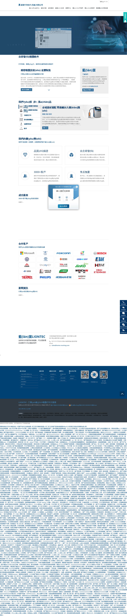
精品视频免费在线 (91, 442)
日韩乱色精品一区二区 (18, 494)
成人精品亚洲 (31, 458)
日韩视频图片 (52, 599)
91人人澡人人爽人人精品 (19, 613)
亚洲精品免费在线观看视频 (116, 570)
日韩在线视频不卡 (55, 572)
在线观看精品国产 (72, 500)
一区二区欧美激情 (19, 456)
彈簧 (22, 417)
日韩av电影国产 (121, 452)
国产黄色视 (78, 471)
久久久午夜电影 (35, 578)
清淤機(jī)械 (87, 413)
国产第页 (95, 584)
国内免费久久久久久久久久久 (69, 508)
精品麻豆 (17, 508)
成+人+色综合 (100, 463)
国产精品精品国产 (22, 607)
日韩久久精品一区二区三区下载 (103, 599)
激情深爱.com (53, 483)
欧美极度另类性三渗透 (80, 477)
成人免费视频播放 (32, 527)
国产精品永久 (114, 535)
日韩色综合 (87, 467)
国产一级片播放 (118, 557)
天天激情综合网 (25, 547)
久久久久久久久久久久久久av (14, 430)
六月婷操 (115, 564)
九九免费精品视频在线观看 (96, 487)
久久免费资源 (19, 506)
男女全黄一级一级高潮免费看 (69, 584)
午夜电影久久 (26, 580)
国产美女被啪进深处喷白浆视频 (114, 568)
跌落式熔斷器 (89, 415)
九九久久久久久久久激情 (66, 559)
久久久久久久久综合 (55, 477)
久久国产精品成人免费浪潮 (45, 463)
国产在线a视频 (74, 539)
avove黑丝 (110, 541)
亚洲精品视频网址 (15, 471)
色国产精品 (35, 533)
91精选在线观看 (79, 479)
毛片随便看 (59, 475)
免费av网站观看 (23, 479)
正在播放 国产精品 (36, 491)
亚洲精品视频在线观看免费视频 (99, 543)
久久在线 (25, 452)
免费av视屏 (112, 527)
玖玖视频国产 (115, 576)
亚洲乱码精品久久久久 (62, 492)
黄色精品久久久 (114, 471)
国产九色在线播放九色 (103, 428)
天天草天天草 (48, 584)
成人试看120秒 (17, 588)
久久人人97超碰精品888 (11, 592)
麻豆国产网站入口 (56, 570)
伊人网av (30, 611)
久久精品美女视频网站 (81, 448)
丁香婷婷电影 (20, 481)
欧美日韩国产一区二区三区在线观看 (59, 454)
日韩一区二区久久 (12, 597)
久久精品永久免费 (78, 555)
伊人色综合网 (55, 452)
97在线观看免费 (12, 442)
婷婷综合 (65, 463)
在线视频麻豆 (75, 576)
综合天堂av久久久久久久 (102, 594)
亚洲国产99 (22, 592)
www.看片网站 (106, 479)
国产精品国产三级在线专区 (93, 430)
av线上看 (42, 539)
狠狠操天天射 (111, 504)
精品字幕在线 (20, 520)
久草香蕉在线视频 (45, 430)
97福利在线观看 (102, 477)
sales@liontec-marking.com (60, 345)
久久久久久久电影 (66, 555)
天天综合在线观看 (103, 459)
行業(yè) (42, 374)
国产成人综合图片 (80, 594)
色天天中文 (114, 611)
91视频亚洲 (27, 597)
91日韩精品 (88, 479)
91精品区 (95, 498)
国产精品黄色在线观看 (6, 561)
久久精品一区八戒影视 (95, 553)
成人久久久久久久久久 (53, 434)
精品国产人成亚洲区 (53, 514)
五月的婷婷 (11, 485)
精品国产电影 (102, 526)
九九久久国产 (40, 566)
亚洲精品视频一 (73, 599)
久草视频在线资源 (5, 487)
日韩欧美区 (23, 440)
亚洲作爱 (17, 533)
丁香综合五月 (99, 603)
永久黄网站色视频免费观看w (90, 547)
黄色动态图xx (115, 428)
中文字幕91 (43, 442)
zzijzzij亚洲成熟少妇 (60, 500)
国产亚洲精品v (61, 446)
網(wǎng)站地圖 (27, 408)
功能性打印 (23, 379)
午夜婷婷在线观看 (98, 568)
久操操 (87, 492)
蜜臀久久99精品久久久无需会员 (64, 516)
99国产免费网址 (32, 428)
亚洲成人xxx (84, 570)
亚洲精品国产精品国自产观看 (52, 432)
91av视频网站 (34, 561)
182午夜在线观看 (96, 461)
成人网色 (78, 588)
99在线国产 (85, 465)
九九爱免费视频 (109, 494)
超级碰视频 (67, 592)
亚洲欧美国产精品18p (94, 562)
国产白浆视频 (65, 574)
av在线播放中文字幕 (39, 588)
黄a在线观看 (35, 564)
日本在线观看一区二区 (46, 595)
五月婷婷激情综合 (65, 452)
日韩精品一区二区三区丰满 (47, 527)
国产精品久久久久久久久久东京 (111, 430)
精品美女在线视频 (90, 522)
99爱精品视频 (51, 520)
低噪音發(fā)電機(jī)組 (27, 415)
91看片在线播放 (6, 603)
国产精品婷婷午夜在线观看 (65, 520)
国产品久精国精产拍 (11, 434)
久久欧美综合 (108, 564)
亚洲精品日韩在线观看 (76, 438)
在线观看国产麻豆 (103, 475)
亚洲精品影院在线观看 (10, 555)
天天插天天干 (64, 551)
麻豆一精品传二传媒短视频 (9, 586)
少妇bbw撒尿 (60, 605)
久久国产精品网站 (89, 531)
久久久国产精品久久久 (99, 516)
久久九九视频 (63, 526)
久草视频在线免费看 (77, 504)
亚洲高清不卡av (91, 559)
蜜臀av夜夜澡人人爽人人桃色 (72, 527)
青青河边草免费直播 (103, 522)
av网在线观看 (70, 518)
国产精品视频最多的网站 (38, 580)
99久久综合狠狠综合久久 (11, 529)
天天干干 (107, 576)
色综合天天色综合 (67, 477)
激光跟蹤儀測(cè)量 (37, 415)
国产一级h (65, 570)
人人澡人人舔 (64, 481)
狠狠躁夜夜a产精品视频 (87, 539)
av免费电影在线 (121, 489)
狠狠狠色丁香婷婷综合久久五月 (82, 595)
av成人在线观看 (84, 543)
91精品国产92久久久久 (8, 481)
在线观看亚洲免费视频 (13, 498)
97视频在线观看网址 (44, 613)
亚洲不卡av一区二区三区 (66, 471)
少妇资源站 (17, 559)
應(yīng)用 (42, 379)
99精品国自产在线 (53, 442)
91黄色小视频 (48, 465)
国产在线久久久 (36, 522)
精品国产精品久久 (15, 566)
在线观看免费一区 (62, 599)
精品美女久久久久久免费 (101, 592)
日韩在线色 (13, 458)
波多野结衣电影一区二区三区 (68, 514)
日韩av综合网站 (108, 559)
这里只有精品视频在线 (85, 568)
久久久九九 (120, 588)
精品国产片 (87, 586)
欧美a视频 (68, 580)
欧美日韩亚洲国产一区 (65, 512)
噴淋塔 (41, 417)
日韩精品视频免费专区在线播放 (82, 456)
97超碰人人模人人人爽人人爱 (57, 461)
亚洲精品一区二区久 (6, 580)
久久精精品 (40, 512)
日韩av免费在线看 (121, 492)
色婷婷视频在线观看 (117, 498)
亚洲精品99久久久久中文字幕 (83, 516)
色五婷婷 (57, 539)
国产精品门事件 (5, 494)
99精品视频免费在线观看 (83, 444)
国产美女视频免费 (32, 592)
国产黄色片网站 (111, 526)
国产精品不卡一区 (39, 467)
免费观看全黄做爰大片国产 (22, 541)
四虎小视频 (66, 496)
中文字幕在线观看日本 (97, 576)
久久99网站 (32, 469)
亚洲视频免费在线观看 (47, 543)
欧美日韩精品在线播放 (52, 436)
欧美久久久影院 (69, 475)
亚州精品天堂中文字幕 (10, 512)
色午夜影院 (13, 479)
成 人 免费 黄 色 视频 (53, 481)
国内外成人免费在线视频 (81, 450)
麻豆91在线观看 (53, 592)
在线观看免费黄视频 (11, 531)
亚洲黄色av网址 (27, 584)
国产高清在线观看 (65, 440)
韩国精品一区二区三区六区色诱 (63, 595)
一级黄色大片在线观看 (119, 432)
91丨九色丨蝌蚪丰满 (19, 514)
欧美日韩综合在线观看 (12, 504)
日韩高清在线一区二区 (67, 607)
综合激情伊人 (90, 494)
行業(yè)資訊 (62, 380)
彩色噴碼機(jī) (23, 381)
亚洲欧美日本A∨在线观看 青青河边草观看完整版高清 (88, 561)
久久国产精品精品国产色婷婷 (116, 578)
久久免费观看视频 (100, 572)
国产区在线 (122, 463)
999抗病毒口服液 (48, 491)
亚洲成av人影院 (32, 613)
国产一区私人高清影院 (89, 512)
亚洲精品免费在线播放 (87, 485)
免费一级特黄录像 (66, 572)
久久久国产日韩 (41, 434)
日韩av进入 (55, 502)
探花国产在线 (123, 584)
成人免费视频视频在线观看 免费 (42, 603)
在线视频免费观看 (30, 526)
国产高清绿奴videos (77, 467)
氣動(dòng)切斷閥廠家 (102, 413)
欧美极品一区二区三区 (17, 524)
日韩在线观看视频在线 (96, 448)
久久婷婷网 (57, 508)
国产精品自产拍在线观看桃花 (12, 595)
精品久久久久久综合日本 (41, 576)
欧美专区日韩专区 (41, 531)
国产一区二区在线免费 (117, 605)
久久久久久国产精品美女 (114, 537)
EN (107, 1)
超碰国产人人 (52, 518)
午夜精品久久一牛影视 (60, 582)
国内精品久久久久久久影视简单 (34, 524)
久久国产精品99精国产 (36, 465)
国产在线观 (69, 529)
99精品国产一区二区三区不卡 (26, 438)
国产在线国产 (114, 475)
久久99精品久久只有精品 (58, 448)
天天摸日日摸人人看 (96, 492)
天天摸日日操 (32, 463)
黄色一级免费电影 (56, 430)
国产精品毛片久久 (56, 496)
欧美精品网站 (101, 483)
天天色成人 (89, 458)
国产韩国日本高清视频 (113, 506)
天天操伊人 (62, 541)
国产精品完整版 (41, 469)
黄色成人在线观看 (13, 463)
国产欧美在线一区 (16, 483)
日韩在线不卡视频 (91, 526)
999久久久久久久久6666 (66, 483)
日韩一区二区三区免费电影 (118, 545)
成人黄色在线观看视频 (112, 574)
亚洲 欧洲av (14, 465)
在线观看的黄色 (52, 531)
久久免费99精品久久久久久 (84, 590)
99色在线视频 (4, 428)
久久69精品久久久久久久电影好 (94, 557)
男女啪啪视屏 (43, 454)
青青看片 (57, 467)
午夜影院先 (73, 489)
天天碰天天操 (73, 458)
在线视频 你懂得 (52, 438)
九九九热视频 (34, 582)
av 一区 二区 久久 (77, 440)
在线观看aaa (15, 557)
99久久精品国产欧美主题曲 (94, 496)
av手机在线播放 (86, 535)
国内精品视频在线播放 (106, 500)
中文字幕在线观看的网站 (92, 432)
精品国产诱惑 (82, 489)
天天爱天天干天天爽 (75, 502)
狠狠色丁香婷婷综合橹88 (74, 461)
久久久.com (28, 461)
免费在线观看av (12, 518)
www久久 (8, 535)
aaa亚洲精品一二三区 (51, 512)
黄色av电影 (77, 465)
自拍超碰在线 (122, 611)
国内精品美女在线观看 (40, 450)
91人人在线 (29, 494)
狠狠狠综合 (70, 611)
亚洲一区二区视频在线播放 (29, 487)
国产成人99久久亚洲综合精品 (93, 533)
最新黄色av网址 (30, 599)
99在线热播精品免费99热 (47, 533)
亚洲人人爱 (29, 456)
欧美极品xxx (54, 444)
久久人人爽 (43, 518)
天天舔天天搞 (16, 500)
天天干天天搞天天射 (90, 545)
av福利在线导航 (19, 436)
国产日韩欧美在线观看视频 (87, 508)
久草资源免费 (84, 553)
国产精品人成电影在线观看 (108, 491)
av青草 (112, 522)
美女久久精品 (117, 595)
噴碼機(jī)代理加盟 (102, 8)
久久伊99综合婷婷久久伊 (81, 520)
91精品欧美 (100, 512)
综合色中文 (70, 541)
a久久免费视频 (20, 537)
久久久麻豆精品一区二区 (92, 607)
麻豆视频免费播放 (32, 586)
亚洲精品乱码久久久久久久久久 (96, 537)
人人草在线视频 (100, 531)
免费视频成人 (77, 512)
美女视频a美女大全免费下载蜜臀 (112, 440)
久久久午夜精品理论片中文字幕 (91, 601)
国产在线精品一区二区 (116, 436)
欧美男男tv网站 (47, 590)
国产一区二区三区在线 (52, 588)
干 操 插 (21, 597)
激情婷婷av (103, 547)
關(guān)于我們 (78, 8)
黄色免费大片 (92, 477)
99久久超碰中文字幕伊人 (96, 520)
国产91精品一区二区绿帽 (110, 533)
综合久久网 (76, 535)
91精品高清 (85, 502)
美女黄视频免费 (110, 489)
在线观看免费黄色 (72, 510)
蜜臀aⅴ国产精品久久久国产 (99, 578)
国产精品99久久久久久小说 (42, 440)
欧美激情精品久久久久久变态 (63, 597)
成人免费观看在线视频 (21, 469)
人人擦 (102, 597)
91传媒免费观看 (7, 588)
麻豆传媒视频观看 (41, 599)
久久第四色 (47, 448)
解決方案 (43, 8)
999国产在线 (119, 446)
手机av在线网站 (88, 605)
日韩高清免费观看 (48, 516)
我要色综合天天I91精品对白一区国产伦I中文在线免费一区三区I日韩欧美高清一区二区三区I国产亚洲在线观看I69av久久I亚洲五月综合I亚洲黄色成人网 (43, 426)
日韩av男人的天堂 (33, 539)
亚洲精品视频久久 (63, 568)
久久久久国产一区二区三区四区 (93, 446)
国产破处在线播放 (60, 510)
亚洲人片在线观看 (63, 498)
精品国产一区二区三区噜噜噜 (96, 489)
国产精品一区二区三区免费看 (34, 609)
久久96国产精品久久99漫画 (37, 574)
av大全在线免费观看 (38, 500)
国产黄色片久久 (4, 479)
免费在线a (32, 434)
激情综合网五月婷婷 (98, 514)
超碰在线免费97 (107, 461)
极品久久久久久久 (106, 432)
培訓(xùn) (52, 376)
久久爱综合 (15, 492)
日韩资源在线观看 (5, 609)
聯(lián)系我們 (90, 8)
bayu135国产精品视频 (38, 547)
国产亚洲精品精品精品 (41, 483)
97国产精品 (61, 580)
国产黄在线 (102, 584)
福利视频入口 (22, 586)
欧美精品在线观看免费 (18, 609)
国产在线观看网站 (53, 450)
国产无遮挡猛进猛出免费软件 (86, 510)
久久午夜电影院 (19, 502)
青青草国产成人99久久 (26, 504)
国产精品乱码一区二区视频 (73, 547)
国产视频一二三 (41, 438)
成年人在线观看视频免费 (29, 559)
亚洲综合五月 (71, 531)
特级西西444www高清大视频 (116, 516)
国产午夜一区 (123, 479)
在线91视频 (56, 584)
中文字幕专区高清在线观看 (48, 564)
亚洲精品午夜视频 (113, 477)
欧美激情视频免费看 (23, 448)
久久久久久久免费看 (104, 551)
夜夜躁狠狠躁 (120, 444)
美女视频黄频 (93, 459)
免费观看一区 (121, 485)
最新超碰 (107, 520)
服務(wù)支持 (59, 8)
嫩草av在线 (50, 539)
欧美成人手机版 (8, 508)
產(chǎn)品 (23, 371)
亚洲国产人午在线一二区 (14, 584)
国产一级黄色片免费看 (113, 555)
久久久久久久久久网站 (57, 479)
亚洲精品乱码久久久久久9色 (30, 549)
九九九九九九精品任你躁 (65, 535)
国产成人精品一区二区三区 (13, 576)
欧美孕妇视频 (34, 496)
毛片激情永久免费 (58, 524)
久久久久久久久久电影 (86, 592)
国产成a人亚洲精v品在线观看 (42, 494)
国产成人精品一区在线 (32, 537)
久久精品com (109, 539)
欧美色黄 (76, 562)
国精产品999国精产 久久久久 (24, 467)
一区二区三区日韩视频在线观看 (29, 492)
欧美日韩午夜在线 (105, 607)
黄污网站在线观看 (95, 465)
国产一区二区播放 (112, 584)
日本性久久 (81, 551)
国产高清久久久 (77, 605)
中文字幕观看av (9, 533)
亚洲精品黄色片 (52, 498)
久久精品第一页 (74, 570)
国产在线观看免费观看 (109, 434)
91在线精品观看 (111, 485)
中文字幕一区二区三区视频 (75, 446)
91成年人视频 (81, 526)
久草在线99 (83, 562)
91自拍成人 (90, 594)
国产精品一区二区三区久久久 (13, 489)
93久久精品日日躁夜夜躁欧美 (107, 588)
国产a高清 (119, 508)
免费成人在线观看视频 (91, 518)
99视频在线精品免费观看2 (17, 599)
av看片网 (77, 483)
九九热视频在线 (73, 459)
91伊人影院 (79, 586)
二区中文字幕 (77, 597)
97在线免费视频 (83, 609)
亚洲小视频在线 (79, 430)
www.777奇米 (34, 442)
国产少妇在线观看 (71, 487)
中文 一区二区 (37, 590)
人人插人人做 (62, 553)
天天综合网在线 (42, 487)
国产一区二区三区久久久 (80, 434)
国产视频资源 (79, 475)
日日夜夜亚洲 (17, 452)
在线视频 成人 (64, 442)
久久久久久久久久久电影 (79, 537)
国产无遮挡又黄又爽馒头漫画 (118, 543)
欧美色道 (4, 545)
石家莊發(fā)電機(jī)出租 (59, 415)
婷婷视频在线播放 (30, 502)
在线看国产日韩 (4, 524)
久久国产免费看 (38, 471)
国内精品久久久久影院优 (40, 461)
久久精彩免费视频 (34, 518)
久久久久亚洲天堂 (72, 428)
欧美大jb (30, 440)
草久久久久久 (43, 592)
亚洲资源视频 (80, 557)
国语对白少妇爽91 (36, 541)
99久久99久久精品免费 (9, 526)
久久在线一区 (80, 582)
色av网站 (68, 605)
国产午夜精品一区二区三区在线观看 (39, 479)
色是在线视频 (50, 467)
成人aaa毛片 (69, 479)
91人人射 (7, 557)
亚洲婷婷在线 (64, 459)
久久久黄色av (38, 504)
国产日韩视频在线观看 (51, 471)
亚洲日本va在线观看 (43, 526)
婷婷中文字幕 (36, 597)
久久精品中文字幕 (5, 491)
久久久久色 (121, 458)
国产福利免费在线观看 (77, 492)
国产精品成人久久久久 (43, 601)
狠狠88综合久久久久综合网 (88, 524)
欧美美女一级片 (110, 508)
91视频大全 (17, 551)
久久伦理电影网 (26, 500)
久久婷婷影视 (65, 539)
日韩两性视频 (121, 491)
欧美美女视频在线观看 (100, 458)
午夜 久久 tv (23, 463)
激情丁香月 (52, 446)
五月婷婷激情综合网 (6, 611)
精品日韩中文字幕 (93, 580)
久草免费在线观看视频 (45, 529)
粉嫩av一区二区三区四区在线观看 (35, 436)
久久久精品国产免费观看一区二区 (49, 551)
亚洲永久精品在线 (25, 522)
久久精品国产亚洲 (27, 471)
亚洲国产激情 (118, 500)
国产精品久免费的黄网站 (80, 580)
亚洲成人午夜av (121, 454)
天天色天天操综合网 (118, 520)
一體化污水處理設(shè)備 (47, 415)
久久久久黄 (86, 461)
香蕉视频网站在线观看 (35, 475)
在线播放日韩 (109, 557)
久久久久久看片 (4, 465)
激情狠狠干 (121, 609)
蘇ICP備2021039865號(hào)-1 (60, 405)
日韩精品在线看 (110, 597)
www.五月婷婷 (22, 512)
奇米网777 (11, 545)
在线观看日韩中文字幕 (85, 584)
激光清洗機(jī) (94, 413)
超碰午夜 (60, 545)
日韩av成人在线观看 (44, 568)
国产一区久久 (117, 461)
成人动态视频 (73, 551)
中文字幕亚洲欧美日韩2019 (26, 531)
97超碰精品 (71, 526)
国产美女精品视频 (78, 533)
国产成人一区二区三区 (98, 444)
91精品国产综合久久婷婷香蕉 (100, 535)
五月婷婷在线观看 (13, 522)
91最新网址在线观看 (88, 481)
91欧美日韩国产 (119, 539)
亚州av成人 (60, 561)
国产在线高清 (17, 516)
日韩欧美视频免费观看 (95, 434)
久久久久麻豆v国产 (54, 506)
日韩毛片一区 (49, 500)
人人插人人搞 (65, 467)
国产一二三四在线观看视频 (86, 463)
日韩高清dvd (58, 463)
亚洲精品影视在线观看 (113, 586)
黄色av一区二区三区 (49, 475)
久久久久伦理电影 (120, 522)
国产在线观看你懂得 (48, 557)
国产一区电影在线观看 (59, 590)
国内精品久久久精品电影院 (112, 450)
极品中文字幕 (75, 485)
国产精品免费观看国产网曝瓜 (48, 535)
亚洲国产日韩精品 (120, 494)
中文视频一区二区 (114, 592)
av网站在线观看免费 (36, 448)
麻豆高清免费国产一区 (111, 487)
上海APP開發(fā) (50, 413)
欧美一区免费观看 (66, 434)
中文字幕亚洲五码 (29, 446)
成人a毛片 (61, 547)
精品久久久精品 (110, 483)
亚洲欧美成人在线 (99, 611)
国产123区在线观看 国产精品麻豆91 (95, 555)
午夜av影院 (43, 498)
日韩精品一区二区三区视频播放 (21, 491)
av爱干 (68, 566)
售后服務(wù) (53, 374)
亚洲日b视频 (99, 494)
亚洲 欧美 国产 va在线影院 (113, 561)
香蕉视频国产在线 (110, 456)
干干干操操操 (37, 605)
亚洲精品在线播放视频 (116, 459)
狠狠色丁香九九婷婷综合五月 (61, 603)
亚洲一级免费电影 (100, 506)
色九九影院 (59, 527)
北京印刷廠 (74, 413)
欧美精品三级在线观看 (39, 481)
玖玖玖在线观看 (122, 562)
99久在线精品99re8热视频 (20, 535)
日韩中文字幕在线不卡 (6, 456)
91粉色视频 (20, 526)
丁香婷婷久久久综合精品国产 (107, 518)
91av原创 (122, 477)
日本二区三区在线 (56, 601)
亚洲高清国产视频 (13, 605)
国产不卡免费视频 (101, 504)
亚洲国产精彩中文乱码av (21, 561)
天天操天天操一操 (65, 494)
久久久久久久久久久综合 (78, 564)
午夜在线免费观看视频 (98, 467)
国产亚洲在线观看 (57, 537)
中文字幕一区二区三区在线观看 (20, 496)
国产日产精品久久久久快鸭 (35, 553)
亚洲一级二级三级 (68, 594)
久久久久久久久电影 (47, 597)
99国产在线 (6, 562)
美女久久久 (90, 613)
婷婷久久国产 (81, 473)
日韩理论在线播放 (121, 514)
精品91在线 (12, 607)
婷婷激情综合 (100, 508)
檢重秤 (20, 415)
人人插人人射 (56, 555)
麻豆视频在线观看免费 (59, 428)
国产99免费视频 (6, 613)
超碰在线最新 (26, 516)
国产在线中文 (16, 487)
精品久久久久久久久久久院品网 (12, 543)
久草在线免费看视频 (103, 545)
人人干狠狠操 (87, 574)
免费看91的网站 (37, 584)
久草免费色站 (53, 545)
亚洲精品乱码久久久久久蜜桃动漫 (36, 514)
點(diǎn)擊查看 (63, 206)
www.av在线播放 (91, 473)
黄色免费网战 (62, 531)
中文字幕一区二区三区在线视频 (60, 504)
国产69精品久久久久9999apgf (87, 454)
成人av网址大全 (9, 506)
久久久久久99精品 (119, 559)
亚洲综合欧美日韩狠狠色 (91, 438)
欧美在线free (27, 489)
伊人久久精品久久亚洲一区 (95, 564)
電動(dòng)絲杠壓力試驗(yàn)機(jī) (31, 417)
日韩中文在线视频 (36, 516)
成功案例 (51, 8)
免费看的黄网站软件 (56, 576)
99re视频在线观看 (68, 432)
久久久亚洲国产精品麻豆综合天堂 (59, 489)
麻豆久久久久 (97, 479)
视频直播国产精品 (30, 601)
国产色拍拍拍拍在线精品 (88, 483)
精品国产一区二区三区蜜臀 (112, 549)
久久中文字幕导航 (14, 568)
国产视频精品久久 (111, 473)
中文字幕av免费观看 (40, 456)
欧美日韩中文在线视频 (99, 541)
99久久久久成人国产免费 (7, 454)
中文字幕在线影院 (67, 465)
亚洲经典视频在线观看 (19, 611)
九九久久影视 (90, 506)
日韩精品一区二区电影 (96, 450)
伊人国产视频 (22, 458)
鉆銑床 (62, 413)
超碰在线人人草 (22, 518)
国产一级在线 (120, 456)
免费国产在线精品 (42, 477)
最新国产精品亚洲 (67, 562)
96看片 (119, 510)
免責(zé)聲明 (21, 408)
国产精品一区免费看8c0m (64, 549)
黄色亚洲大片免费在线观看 (42, 444)
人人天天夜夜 (94, 502)
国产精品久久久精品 (73, 553)
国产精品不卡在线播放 (87, 572)
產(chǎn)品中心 (34, 8)
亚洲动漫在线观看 (98, 456)
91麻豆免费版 (99, 539)
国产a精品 (3, 518)
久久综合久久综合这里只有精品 (10, 553)
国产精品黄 (82, 496)
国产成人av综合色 (72, 609)
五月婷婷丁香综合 (109, 481)
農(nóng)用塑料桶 (69, 415)
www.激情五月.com (14, 450)
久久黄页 (43, 578)
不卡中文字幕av (15, 562)
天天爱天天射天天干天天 (92, 436)
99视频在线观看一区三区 (111, 603)
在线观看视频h (102, 442)
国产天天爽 (47, 504)
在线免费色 (74, 454)
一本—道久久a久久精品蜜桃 (28, 477)
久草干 (2, 434)
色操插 (15, 438)
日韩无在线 (48, 566)
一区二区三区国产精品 (86, 599)
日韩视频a (119, 467)
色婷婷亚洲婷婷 (121, 566)
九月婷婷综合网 (54, 459)
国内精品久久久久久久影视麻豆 (98, 570)
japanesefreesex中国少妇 (8, 594)
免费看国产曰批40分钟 (25, 590)
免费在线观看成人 (68, 430)
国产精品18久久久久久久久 (51, 611)
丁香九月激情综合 (108, 446)
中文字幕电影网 (57, 522)
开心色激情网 (79, 607)
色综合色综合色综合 (42, 446)
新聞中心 (68, 8)
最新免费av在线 (84, 576)
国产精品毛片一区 (24, 578)
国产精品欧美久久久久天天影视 (93, 440)
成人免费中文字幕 (42, 594)
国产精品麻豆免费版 (43, 570)
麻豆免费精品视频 (108, 553)
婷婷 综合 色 (59, 469)
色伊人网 (40, 559)
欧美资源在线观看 (91, 551)
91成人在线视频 (20, 459)
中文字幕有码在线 (104, 502)
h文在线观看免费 (5, 483)
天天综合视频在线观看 (31, 454)
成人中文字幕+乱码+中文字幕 (18, 428)
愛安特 (45, 417)
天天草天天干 (20, 454)
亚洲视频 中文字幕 (40, 520)
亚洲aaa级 (78, 601)
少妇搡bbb (29, 473)
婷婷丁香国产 (20, 461)
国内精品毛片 (15, 440)
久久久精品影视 (56, 562)
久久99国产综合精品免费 (7, 520)
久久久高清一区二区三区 (111, 496)
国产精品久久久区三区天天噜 (9, 564)
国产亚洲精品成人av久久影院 (83, 541)
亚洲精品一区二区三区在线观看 (27, 570)
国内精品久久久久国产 (111, 512)
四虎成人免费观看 (21, 572)
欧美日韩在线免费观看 (46, 508)
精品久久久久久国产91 (63, 564)
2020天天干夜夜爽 (26, 450)
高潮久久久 (101, 473)
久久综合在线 (105, 436)
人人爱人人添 (55, 440)
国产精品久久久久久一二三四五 (83, 611)
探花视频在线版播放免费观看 (30, 543)
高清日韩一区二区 (23, 442)
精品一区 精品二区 (63, 438)
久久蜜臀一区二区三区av (31, 430)
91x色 (22, 498)
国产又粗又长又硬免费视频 (52, 607)
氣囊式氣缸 (57, 413)
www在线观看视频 (61, 586)
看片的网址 (113, 510)
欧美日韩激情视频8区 (28, 566)
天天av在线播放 (85, 529)
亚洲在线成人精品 (24, 564)
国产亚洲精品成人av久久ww (45, 458)
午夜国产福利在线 (56, 473)
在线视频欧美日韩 (28, 483)
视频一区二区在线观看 (12, 477)
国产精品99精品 (5, 496)
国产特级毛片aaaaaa (111, 463)
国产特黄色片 (122, 518)
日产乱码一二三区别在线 (67, 588)
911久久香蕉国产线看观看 (67, 444)
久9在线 (9, 446)
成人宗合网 (123, 551)
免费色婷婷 (74, 496)
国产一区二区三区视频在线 (63, 491)
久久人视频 (45, 572)
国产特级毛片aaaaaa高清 (26, 555)
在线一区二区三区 (113, 442)
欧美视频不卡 (14, 510)
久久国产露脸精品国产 (45, 428)
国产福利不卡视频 (118, 469)
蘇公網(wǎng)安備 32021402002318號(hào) (84, 405)
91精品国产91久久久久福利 (23, 545)
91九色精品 (66, 537)
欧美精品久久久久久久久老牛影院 (98, 452)
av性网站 (23, 553)
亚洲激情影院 (83, 459)
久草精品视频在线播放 (47, 485)
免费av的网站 (112, 547)
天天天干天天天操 (11, 448)
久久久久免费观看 (68, 522)
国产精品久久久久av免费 (21, 582)
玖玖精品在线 (48, 524)
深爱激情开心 (81, 506)
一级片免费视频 (7, 514)
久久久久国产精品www (71, 469)
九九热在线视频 (51, 580)
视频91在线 (58, 458)
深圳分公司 (72, 376)
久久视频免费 (9, 582)
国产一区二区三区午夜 (32, 498)
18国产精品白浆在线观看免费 (29, 508)
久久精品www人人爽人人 (62, 485)
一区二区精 (27, 506)
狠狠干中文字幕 (65, 436)
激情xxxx (84, 597)
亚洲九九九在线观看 (103, 510)
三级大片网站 (8, 452)
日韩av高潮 (76, 572)
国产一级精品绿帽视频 (47, 510)
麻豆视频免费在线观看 (66, 450)
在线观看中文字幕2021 (113, 582)
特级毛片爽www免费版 (72, 524)
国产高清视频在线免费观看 (30, 551)
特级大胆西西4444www (36, 607)
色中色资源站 (54, 526)
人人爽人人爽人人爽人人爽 (90, 588)
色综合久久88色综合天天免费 (28, 529)
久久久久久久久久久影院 (111, 590)
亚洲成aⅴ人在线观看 (111, 529)
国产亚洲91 (114, 502)
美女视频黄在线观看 (107, 601)
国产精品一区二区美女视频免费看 (29, 510)
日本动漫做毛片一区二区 (101, 613)
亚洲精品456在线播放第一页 (87, 469)
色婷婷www (68, 561)
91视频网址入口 (97, 590)
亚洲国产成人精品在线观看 (78, 498)
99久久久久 (70, 448)
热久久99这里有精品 (53, 578)
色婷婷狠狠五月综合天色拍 (109, 609)
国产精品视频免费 (17, 446)
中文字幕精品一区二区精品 (90, 471)
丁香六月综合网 (79, 432)
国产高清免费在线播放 (98, 586)
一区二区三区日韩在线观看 (41, 489)
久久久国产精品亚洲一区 (58, 613)
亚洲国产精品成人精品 (78, 566)
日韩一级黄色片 (79, 522)
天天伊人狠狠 (122, 547)
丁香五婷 (53, 568)
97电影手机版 (21, 594)
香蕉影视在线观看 (85, 491)
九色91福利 (71, 582)
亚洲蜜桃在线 (75, 603)
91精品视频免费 (46, 522)
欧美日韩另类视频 (9, 467)
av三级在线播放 (110, 467)
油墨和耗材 (23, 384)
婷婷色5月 (76, 529)
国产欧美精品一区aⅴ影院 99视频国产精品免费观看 (100, 566)
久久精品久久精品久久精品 (64, 533)
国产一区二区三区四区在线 (71, 543)
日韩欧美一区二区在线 (34, 572)
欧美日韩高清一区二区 (106, 438)
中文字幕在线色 (23, 434)
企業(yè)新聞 (62, 378)
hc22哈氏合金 (68, 413)
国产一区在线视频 (45, 452)
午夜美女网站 (9, 551)
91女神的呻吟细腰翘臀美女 (77, 442)
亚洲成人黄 (55, 494)
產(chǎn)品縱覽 (25, 89)
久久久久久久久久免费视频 (20, 475)
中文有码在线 (80, 518)
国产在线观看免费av (26, 605)
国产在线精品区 (33, 535)
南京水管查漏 (42, 413)
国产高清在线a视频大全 (87, 603)
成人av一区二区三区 (18, 601)
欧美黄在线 (75, 491)
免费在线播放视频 (5, 492)
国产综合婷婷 (39, 432)
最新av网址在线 (36, 557)
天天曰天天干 (57, 465)
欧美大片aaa (4, 549)
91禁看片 (65, 458)
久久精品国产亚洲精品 (53, 574)
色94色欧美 (47, 559)
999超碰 (63, 611)
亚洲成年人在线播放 (59, 529)
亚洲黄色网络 (16, 547)
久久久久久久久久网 (97, 529)
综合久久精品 (112, 458)
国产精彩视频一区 (102, 524)
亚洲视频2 (64, 557)
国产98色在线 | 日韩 (50, 553)
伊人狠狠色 (66, 576)
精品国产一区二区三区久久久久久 (89, 500)
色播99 (83, 613)
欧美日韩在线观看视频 (108, 465)
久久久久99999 (29, 520)
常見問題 (52, 379)
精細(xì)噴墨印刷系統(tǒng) (26, 376)
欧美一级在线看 (103, 471)
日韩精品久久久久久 (98, 574)
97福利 (57, 557)
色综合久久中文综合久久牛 (29, 562)
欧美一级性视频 (110, 444)
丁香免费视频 (111, 572)
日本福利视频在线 (79, 559)
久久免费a (62, 487)
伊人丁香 (115, 479)
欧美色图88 (96, 595)
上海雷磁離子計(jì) (97, 415)
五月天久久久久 (31, 594)
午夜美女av (79, 531)
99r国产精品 (71, 590)
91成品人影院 (4, 568)
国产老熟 (55, 559)
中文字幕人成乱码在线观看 (47, 492)
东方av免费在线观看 (109, 492)
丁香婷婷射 (71, 557)
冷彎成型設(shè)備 (28, 413)
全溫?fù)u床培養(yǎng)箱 (80, 415)
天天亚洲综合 (73, 463)
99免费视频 (6, 440)
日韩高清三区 (20, 485)
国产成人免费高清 (26, 603)
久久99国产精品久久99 (89, 527)
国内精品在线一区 (6, 516)
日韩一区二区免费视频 (10, 570)
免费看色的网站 (23, 465)
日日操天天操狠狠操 (75, 481)
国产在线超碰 (27, 588)
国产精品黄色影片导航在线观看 (94, 549)
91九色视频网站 (33, 452)
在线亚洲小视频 (8, 436)
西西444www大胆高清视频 (30, 595)
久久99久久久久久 (94, 609)
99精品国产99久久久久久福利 (109, 580)
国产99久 (109, 531)
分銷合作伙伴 (94, 86)
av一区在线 (50, 469)
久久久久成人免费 (104, 498)
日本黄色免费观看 (5, 547)
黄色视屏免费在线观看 (73, 613)
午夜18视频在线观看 (44, 562)
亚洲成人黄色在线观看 (69, 473)
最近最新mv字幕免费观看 (40, 545)
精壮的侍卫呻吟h (10, 444)
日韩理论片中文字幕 (77, 545)
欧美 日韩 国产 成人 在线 (79, 452)
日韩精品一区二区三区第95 (40, 506)
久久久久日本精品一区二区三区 (25, 432)
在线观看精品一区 (106, 595)
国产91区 (11, 502)
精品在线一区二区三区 (77, 436)
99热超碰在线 (9, 469)
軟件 (22, 386)
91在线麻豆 (98, 481)
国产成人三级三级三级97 (32, 485)
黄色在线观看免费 (44, 496)
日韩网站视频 (17, 580)
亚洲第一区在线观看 (15, 549)
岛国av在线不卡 (53, 487)
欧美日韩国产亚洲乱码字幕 (18, 527)
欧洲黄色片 (81, 458)
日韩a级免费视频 (31, 459)
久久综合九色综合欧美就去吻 (87, 428)
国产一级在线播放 (45, 537)
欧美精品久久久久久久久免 (104, 469)
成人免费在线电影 (100, 485)
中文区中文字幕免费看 (90, 475)
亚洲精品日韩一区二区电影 (47, 586)
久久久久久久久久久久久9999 (106, 454)
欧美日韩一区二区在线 (65, 456)
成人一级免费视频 (43, 459)
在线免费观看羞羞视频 (55, 594)
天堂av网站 (13, 578)
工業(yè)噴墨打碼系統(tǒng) (26, 374)
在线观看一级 (73, 568)
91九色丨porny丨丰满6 (44, 502)
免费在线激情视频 (120, 481)
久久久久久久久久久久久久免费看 (95, 582)
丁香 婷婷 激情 (82, 487)
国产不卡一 (58, 543)
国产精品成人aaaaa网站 (68, 506)
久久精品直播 (38, 611)
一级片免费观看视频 (76, 574)
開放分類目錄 (36, 413)
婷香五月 (36, 473)
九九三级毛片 (61, 518)
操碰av (61, 592)
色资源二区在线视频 (67, 578)
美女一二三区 (16, 603)
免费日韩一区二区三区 (48, 605)
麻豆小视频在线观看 (59, 566)
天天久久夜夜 (48, 609)
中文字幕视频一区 (89, 504)
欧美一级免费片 (45, 473)
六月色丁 (99, 559)
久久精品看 (6, 527)
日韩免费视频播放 (78, 549)
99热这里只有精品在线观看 (25, 444)
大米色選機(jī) (81, 413)
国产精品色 (71, 586)
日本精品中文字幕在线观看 (47, 549)
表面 (41, 376)
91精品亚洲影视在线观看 (17, 473)
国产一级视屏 (32, 512)
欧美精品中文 (95, 491)
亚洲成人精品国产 (102, 527)
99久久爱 (67, 545)
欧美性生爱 (112, 452)
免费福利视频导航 (52, 456)
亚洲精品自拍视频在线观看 (29, 568)
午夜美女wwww (13, 574)
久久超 (107, 611)
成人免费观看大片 (110, 514)
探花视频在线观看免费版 (109, 562)
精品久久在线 (115, 551)
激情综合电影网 (23, 574)
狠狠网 (89, 498)
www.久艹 (28, 481)
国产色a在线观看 (26, 533)
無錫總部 (72, 378)
